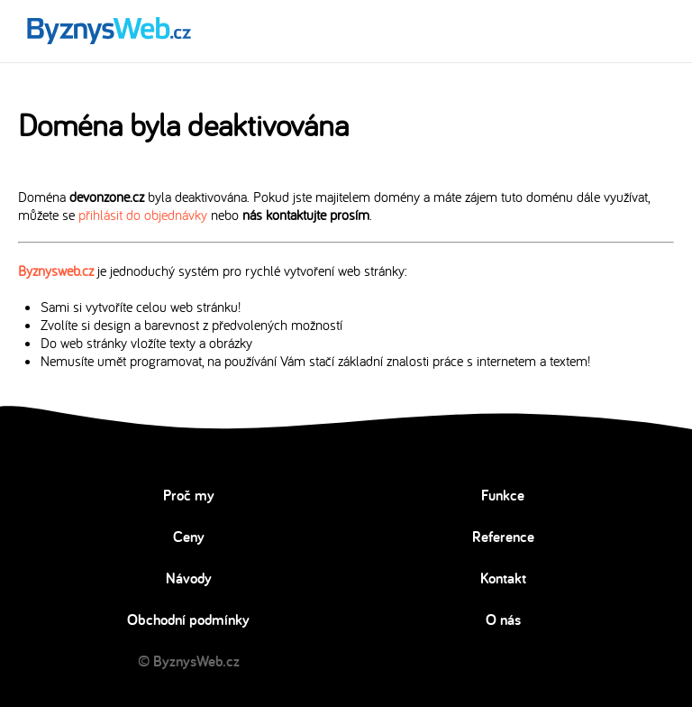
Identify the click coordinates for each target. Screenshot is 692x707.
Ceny (189, 536)
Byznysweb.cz (56, 271)
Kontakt (503, 578)
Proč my (188, 495)
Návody (189, 578)
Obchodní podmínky (188, 619)
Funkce (502, 495)
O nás (503, 619)
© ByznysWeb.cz (189, 661)
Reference (503, 536)
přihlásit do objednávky (142, 215)
